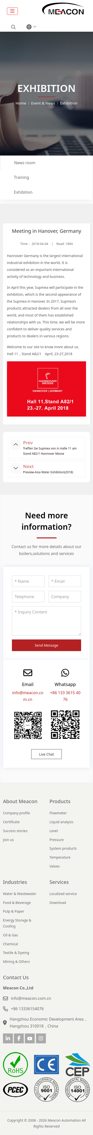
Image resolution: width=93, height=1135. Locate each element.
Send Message (46, 645)
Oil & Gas (10, 935)
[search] (13, 27)
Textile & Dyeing (16, 952)
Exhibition (23, 192)
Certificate (11, 821)
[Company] (65, 596)
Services (59, 882)
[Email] (65, 581)
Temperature (60, 857)
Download (58, 902)
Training (21, 177)
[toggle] (12, 11)
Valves (55, 866)
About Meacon (20, 801)
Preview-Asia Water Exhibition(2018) (48, 472)
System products (63, 848)
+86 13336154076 (27, 1008)
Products (60, 801)
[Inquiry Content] (46, 620)
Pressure (57, 839)
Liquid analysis (61, 821)
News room (24, 162)
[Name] (28, 581)
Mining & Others (16, 961)
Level (54, 830)
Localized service (63, 893)
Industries (15, 882)
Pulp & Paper (13, 911)
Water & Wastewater (19, 893)
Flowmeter (58, 813)
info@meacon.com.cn (31, 998)
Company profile (16, 813)
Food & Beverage (17, 902)
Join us (8, 839)
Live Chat (46, 754)
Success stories (15, 830)
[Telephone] (28, 596)
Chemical (10, 944)
